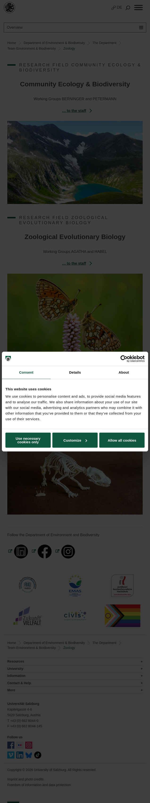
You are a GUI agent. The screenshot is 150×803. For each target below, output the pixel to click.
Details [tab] (75, 372)
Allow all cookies (122, 440)
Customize (75, 440)
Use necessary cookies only (28, 440)
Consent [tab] (26, 372)
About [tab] (124, 372)
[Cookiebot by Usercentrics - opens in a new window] (124, 358)
